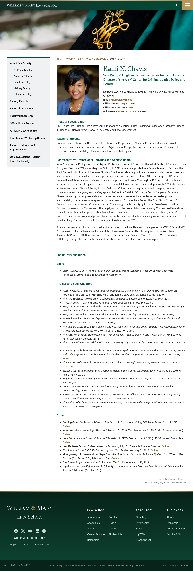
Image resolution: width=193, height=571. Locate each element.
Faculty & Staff (175, 534)
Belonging (93, 540)
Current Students (176, 528)
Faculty (70, 59)
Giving (112, 523)
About (139, 528)
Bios (80, 59)
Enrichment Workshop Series (27, 138)
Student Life (115, 534)
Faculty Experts (19, 101)
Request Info (42, 544)
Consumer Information (75, 565)
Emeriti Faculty (22, 82)
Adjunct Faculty (22, 94)
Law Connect (143, 540)
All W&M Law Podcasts (23, 130)
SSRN (66, 358)
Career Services (96, 534)
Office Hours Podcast (22, 123)
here (120, 111)
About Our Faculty (20, 63)
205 (131, 107)
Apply (13, 544)
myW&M (141, 534)
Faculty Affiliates (23, 76)
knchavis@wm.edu (121, 99)
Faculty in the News (21, 108)
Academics (93, 523)
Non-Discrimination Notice (101, 565)
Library (112, 528)
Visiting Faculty (22, 88)
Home (59, 59)
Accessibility (55, 565)
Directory (141, 517)
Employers (172, 523)
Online (66, 426)
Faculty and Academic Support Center (23, 147)
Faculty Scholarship (21, 116)
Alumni (91, 528)
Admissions (93, 517)
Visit (25, 544)
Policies (120, 565)
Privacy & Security (135, 565)
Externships (142, 523)
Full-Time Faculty (96, 59)
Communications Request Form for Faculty (25, 159)
